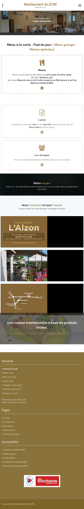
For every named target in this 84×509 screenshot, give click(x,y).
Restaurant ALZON (40, 4)
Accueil (6, 418)
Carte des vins (9, 430)
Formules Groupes (11, 434)
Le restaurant (9, 422)
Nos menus (8, 426)
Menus (42, 73)
